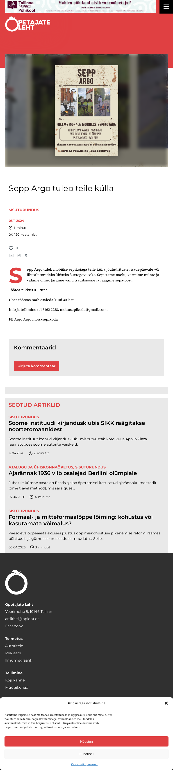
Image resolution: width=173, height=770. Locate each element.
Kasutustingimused (84, 764)
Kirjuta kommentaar (37, 366)
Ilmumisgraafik (18, 660)
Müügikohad (16, 687)
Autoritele (14, 646)
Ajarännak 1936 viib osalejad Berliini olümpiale (73, 473)
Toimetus (14, 639)
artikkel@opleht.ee (22, 619)
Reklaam (13, 653)
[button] (166, 703)
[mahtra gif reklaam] (80, 6)
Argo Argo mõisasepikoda (36, 319)
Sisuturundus (24, 210)
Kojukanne (15, 680)
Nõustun (86, 741)
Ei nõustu (87, 754)
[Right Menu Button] (166, 7)
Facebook (14, 626)
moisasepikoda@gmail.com (83, 309)
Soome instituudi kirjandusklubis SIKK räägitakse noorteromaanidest (77, 426)
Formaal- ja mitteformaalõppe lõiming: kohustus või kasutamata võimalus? (81, 520)
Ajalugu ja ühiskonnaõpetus (41, 467)
